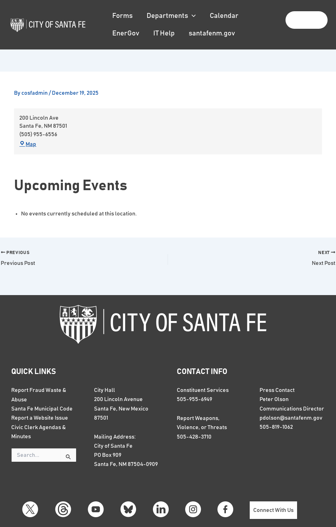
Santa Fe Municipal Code (42, 408)
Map (28, 145)
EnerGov (125, 33)
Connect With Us (274, 510)
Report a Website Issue (39, 417)
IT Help (164, 33)
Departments (171, 16)
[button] (192, 16)
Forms (122, 15)
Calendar (224, 15)
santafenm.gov (212, 33)
